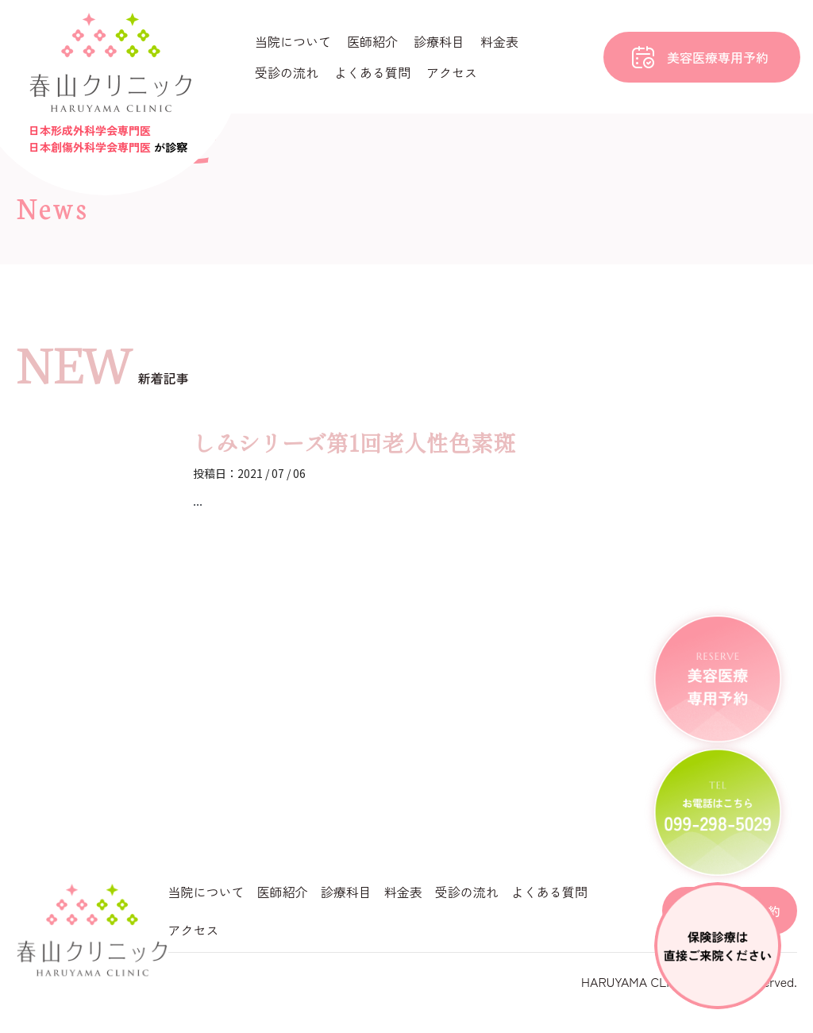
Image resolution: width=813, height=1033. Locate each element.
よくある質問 (372, 72)
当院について (293, 41)
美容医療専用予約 (718, 57)
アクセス (451, 72)
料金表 (499, 41)
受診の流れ (286, 72)
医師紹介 (372, 41)
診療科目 (439, 41)
